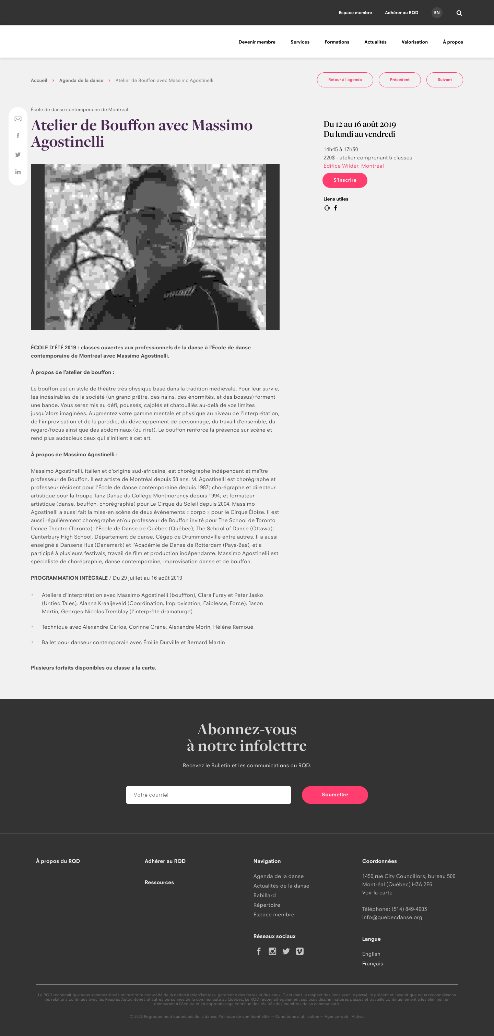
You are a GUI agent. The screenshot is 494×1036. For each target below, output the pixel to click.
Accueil (39, 80)
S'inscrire (344, 180)
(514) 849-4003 (409, 909)
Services (300, 42)
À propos (453, 42)
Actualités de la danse (281, 885)
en (436, 12)
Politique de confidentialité (244, 1016)
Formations (337, 42)
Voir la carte (377, 892)
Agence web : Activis (344, 1016)
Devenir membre (256, 42)
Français (372, 963)
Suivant (445, 79)
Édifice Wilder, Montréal (354, 165)
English (371, 954)
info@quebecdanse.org (392, 917)
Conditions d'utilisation (297, 1016)
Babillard (265, 895)
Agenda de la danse (81, 80)
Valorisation (415, 42)
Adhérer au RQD (402, 12)
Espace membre (355, 12)
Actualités (376, 42)
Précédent (400, 79)
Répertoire (267, 905)
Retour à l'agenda (345, 79)
